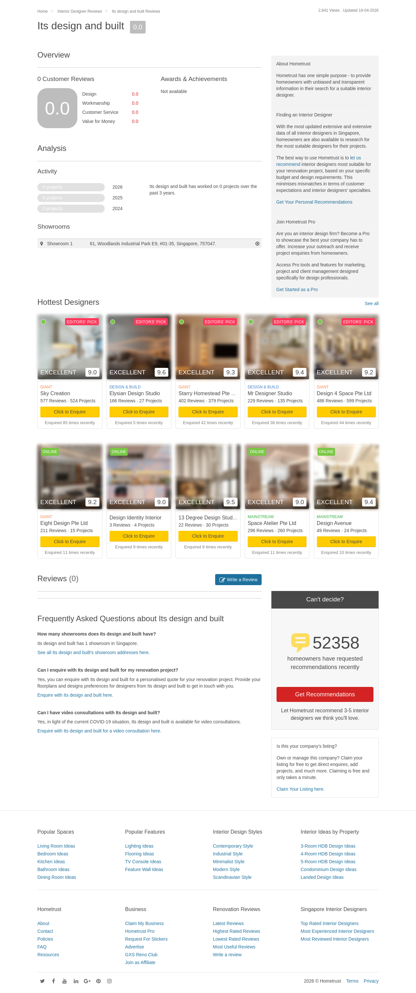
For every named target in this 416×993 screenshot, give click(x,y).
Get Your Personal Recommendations (314, 202)
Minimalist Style (228, 861)
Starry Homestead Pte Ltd (208, 393)
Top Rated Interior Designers (329, 923)
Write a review (227, 954)
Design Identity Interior (136, 517)
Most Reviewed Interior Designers (335, 939)
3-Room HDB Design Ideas (328, 846)
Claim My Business (144, 923)
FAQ (41, 946)
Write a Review (238, 579)
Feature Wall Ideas (144, 869)
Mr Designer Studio (270, 393)
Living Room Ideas (56, 846)
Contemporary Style (233, 846)
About (43, 923)
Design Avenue (334, 523)
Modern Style (226, 869)
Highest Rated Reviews (236, 931)
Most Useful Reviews (234, 946)
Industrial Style (228, 853)
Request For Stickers (146, 939)
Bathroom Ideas (53, 869)
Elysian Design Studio (135, 393)
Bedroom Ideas (52, 853)
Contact (45, 931)
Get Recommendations (325, 694)
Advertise (134, 946)
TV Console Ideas (143, 861)
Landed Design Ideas (322, 877)
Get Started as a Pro (297, 289)
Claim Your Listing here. (301, 789)
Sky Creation (55, 393)
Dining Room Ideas (56, 877)
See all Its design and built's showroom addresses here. (93, 652)
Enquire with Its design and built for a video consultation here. (99, 730)
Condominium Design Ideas (329, 869)
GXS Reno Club (141, 954)
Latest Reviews (228, 923)
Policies (45, 939)
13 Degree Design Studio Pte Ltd (216, 517)
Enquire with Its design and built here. (75, 695)
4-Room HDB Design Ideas (328, 853)
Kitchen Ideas (51, 861)
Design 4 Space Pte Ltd (344, 393)
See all (372, 303)
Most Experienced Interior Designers (337, 931)
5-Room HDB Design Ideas (328, 861)
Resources (48, 954)
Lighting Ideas (139, 846)
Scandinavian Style (232, 877)
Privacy (371, 981)
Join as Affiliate (140, 962)
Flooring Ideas (139, 853)
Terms (352, 981)
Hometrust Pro (139, 931)
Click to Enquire (70, 411)
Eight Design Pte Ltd (64, 523)
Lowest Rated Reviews (236, 939)
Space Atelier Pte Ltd (272, 523)
